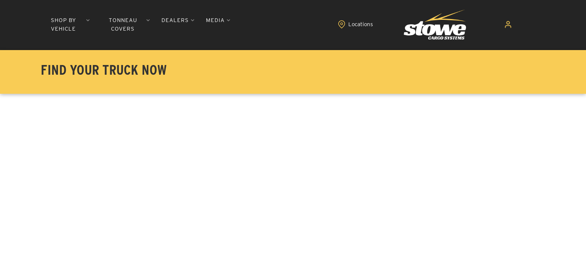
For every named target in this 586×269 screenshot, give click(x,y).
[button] (159, 25)
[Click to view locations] (485, 25)
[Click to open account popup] (517, 25)
